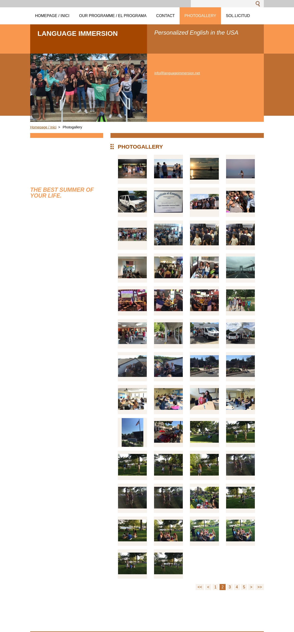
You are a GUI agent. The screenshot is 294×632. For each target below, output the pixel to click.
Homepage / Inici (43, 127)
